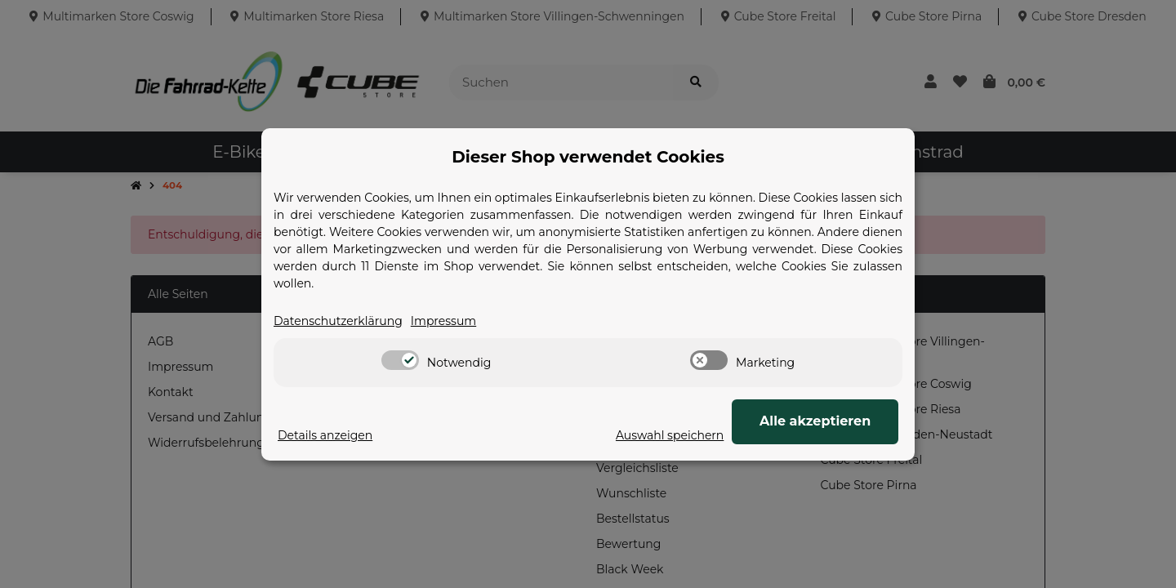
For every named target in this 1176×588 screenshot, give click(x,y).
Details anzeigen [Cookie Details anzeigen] (325, 435)
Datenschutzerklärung (338, 321)
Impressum (443, 321)
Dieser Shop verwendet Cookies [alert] (588, 157)
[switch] (400, 360)
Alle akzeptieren (816, 421)
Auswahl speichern (673, 435)
